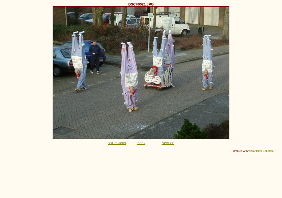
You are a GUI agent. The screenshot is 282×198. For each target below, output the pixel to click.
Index (141, 143)
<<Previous (117, 143)
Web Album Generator (261, 150)
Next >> (168, 143)
